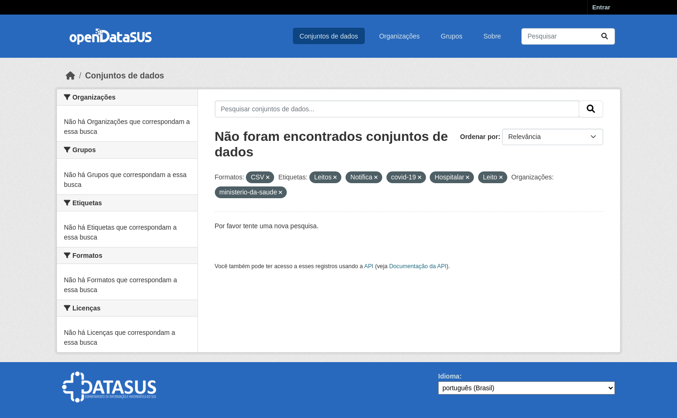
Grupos (452, 36)
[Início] (70, 75)
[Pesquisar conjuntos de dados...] (568, 36)
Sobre (492, 36)
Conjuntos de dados (328, 36)
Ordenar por (479, 136)
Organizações (399, 36)
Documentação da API (418, 266)
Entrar (601, 7)
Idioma (448, 376)
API (369, 266)
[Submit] (604, 36)
